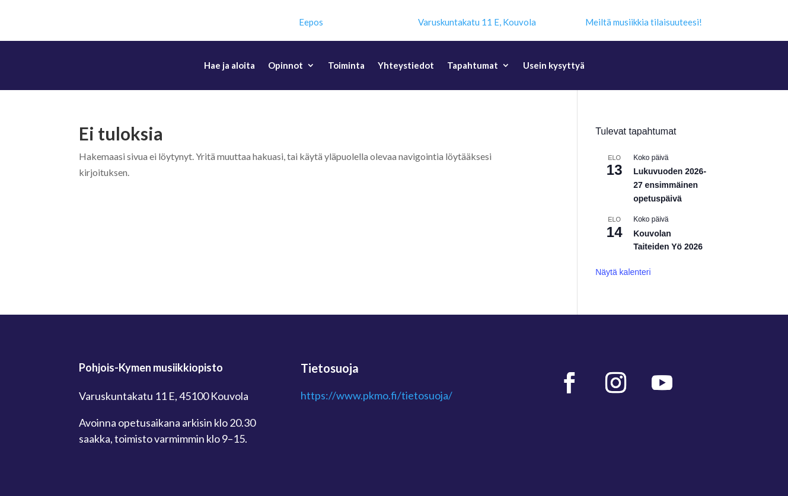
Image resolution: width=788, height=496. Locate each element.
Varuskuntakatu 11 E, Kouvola (477, 22)
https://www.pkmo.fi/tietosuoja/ (376, 395)
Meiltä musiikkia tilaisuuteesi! (643, 22)
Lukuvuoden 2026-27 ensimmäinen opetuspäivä (669, 185)
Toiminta (346, 66)
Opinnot (285, 66)
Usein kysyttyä (554, 66)
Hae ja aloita (229, 66)
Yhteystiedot (406, 66)
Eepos (311, 22)
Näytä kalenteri (622, 272)
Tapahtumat (472, 66)
